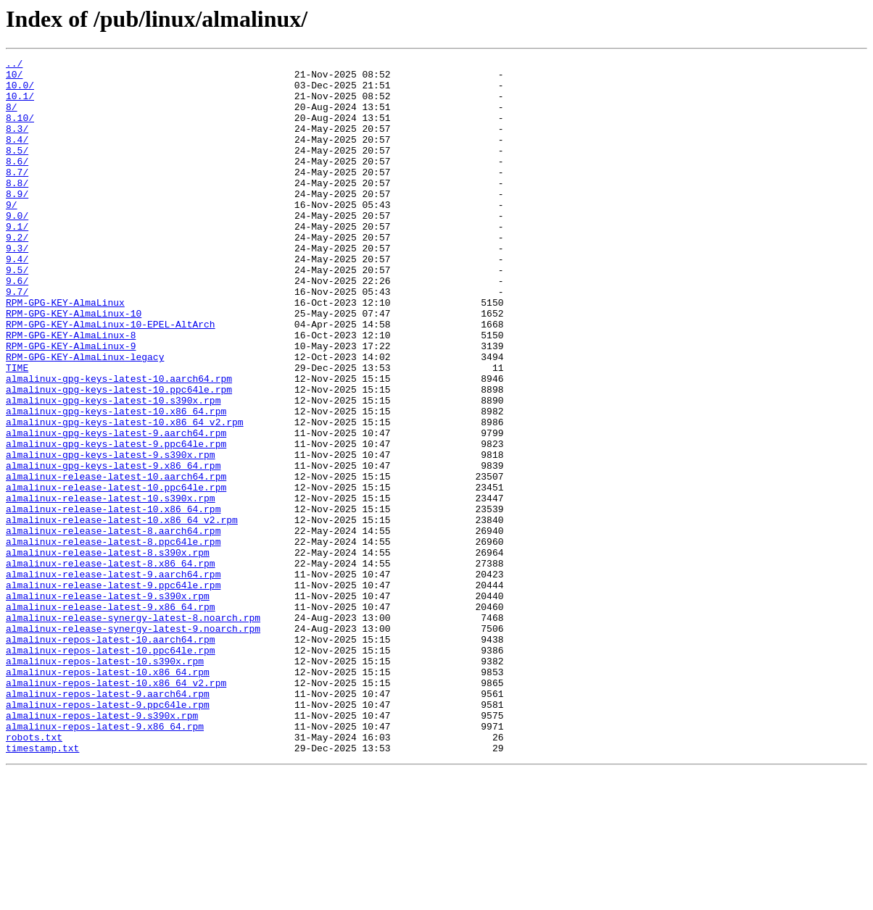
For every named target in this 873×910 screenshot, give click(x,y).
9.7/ (17, 339)
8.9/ (17, 221)
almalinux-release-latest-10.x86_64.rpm (113, 599)
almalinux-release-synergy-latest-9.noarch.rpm (133, 743)
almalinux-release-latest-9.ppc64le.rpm (113, 691)
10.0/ (20, 91)
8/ (11, 117)
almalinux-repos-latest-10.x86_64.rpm (108, 795)
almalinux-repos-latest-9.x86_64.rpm (105, 860)
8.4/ (17, 156)
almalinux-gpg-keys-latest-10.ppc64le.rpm (119, 456)
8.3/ (17, 143)
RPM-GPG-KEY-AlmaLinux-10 (73, 365)
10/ (14, 78)
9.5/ (17, 313)
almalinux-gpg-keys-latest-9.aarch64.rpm (116, 508)
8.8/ (17, 208)
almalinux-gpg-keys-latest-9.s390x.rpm (110, 534)
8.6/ (17, 182)
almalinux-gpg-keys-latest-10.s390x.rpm (113, 469)
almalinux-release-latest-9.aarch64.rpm (113, 678)
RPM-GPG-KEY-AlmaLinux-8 (71, 391)
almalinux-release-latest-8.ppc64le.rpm (113, 639)
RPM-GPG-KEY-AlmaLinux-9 (71, 404)
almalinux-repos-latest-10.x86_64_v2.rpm (116, 808)
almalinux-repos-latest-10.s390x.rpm (105, 782)
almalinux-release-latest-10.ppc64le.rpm (116, 573)
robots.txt (34, 873)
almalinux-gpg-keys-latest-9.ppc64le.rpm (116, 521)
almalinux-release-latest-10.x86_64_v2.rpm (122, 612)
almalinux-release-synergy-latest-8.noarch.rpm (133, 730)
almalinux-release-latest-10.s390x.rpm (110, 586)
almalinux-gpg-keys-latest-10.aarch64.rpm (119, 443)
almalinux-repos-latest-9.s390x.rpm (102, 847)
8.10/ (20, 130)
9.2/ (17, 273)
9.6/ (17, 326)
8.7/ (17, 195)
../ (14, 65)
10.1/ (20, 104)
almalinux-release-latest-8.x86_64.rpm (110, 665)
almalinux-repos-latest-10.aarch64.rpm (110, 756)
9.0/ (17, 247)
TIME (17, 430)
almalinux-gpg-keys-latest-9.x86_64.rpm (113, 547)
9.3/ (17, 286)
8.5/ (17, 169)
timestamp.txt (42, 886)
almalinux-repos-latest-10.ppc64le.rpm (110, 769)
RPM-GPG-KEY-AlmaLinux (65, 352)
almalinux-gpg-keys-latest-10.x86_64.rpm (116, 482)
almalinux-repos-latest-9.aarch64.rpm (108, 821)
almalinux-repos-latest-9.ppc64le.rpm (108, 834)
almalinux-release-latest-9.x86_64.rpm (110, 717)
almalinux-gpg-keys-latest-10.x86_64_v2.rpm (125, 495)
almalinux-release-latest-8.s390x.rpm (108, 652)
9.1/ (17, 260)
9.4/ (17, 299)
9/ (11, 234)
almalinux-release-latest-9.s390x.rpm (108, 704)
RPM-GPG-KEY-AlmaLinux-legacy (85, 417)
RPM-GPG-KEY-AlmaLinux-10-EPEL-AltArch (110, 378)
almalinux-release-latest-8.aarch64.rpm (113, 626)
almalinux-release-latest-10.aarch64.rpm (116, 560)
